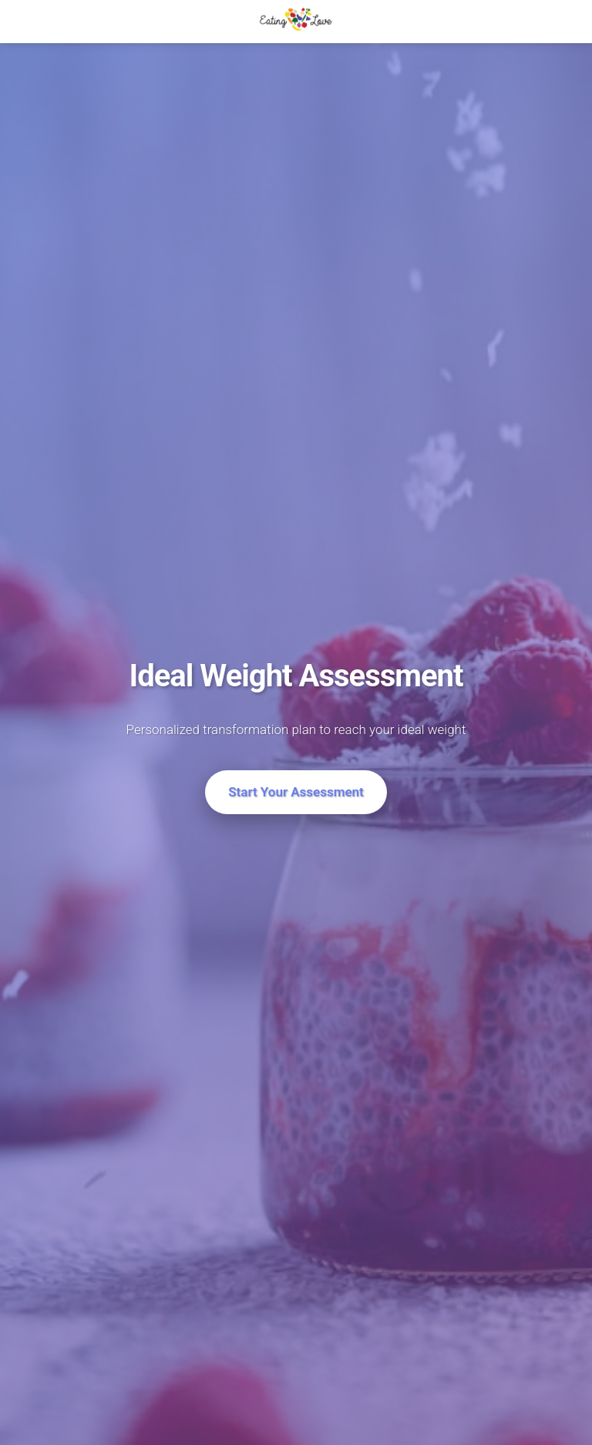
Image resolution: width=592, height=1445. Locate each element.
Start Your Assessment (296, 792)
